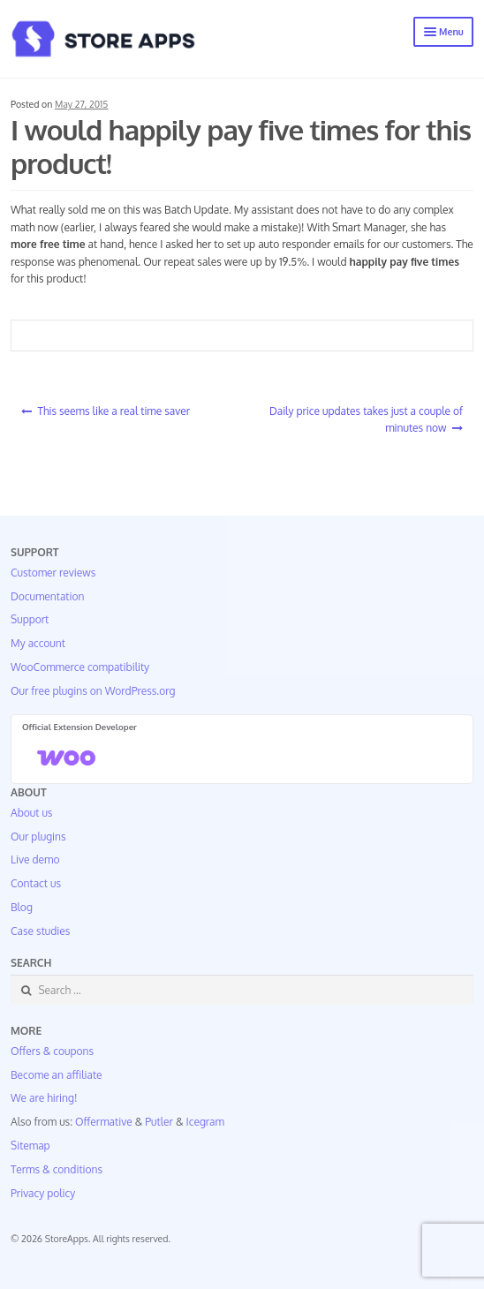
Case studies (40, 931)
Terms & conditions (56, 1169)
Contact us (36, 883)
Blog (22, 907)
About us (31, 812)
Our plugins (38, 836)
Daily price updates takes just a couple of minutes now (366, 419)
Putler (159, 1121)
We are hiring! (44, 1097)
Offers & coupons (52, 1051)
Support (30, 619)
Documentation (47, 596)
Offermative (103, 1121)
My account (38, 643)
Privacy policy (43, 1193)
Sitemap (30, 1145)
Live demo (35, 859)
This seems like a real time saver (113, 411)
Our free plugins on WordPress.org (93, 690)
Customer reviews (53, 572)
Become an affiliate (56, 1075)
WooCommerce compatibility (80, 667)
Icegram (205, 1121)
